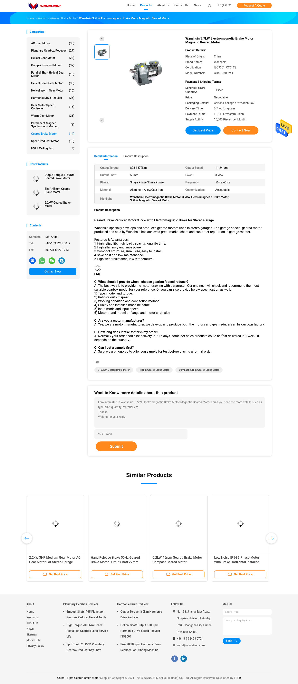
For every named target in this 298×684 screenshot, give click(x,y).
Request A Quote (254, 5)
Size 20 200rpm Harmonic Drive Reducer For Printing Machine (141, 647)
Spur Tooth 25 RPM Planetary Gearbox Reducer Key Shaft (85, 647)
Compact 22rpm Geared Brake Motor (199, 369)
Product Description (135, 156)
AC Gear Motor (52, 43)
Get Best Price (203, 130)
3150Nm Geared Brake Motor (114, 369)
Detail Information (106, 156)
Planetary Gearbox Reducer (52, 51)
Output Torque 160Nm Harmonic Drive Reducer (141, 614)
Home (30, 611)
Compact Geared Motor (52, 65)
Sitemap (32, 634)
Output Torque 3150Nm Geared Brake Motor (60, 176)
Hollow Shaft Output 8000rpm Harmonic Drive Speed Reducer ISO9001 (140, 630)
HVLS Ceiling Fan (52, 148)
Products (32, 617)
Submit (116, 446)
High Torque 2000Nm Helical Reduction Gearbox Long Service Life (87, 630)
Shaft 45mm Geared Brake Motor (57, 190)
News (30, 628)
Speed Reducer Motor (52, 141)
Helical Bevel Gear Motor (52, 83)
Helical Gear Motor (52, 58)
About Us (32, 623)
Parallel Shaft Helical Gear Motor (52, 74)
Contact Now (53, 271)
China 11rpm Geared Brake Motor (78, 678)
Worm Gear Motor (52, 116)
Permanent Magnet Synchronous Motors (52, 124)
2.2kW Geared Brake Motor (58, 204)
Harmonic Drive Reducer (52, 98)
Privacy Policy (35, 646)
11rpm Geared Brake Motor (154, 369)
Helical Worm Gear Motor (52, 90)
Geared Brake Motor (52, 134)
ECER (237, 678)
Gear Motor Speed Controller (52, 107)
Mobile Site (34, 640)
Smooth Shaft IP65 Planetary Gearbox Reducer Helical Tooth (86, 614)
